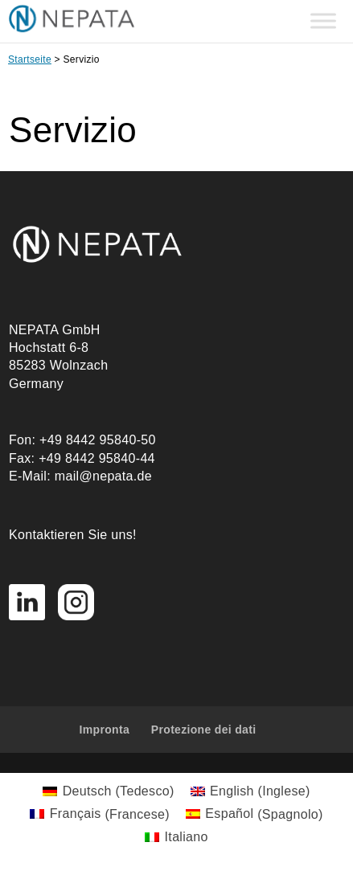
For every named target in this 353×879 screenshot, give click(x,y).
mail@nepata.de (103, 476)
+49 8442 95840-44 (97, 458)
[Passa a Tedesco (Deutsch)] (108, 791)
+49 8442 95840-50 (97, 440)
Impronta (104, 729)
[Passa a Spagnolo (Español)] (254, 814)
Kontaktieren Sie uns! (73, 535)
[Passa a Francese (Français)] (100, 814)
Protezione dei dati (204, 729)
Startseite (29, 59)
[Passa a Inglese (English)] (250, 791)
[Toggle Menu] (323, 21)
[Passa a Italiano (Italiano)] (176, 837)
